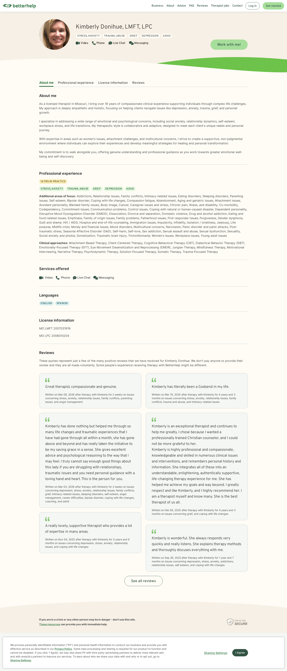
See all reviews (143, 581)
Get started (273, 6)
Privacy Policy (63, 648)
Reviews (138, 83)
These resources (49, 624)
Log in (253, 6)
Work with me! (229, 44)
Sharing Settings (20, 660)
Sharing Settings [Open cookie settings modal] (215, 653)
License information (113, 83)
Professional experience (76, 83)
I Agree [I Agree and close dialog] (240, 653)
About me (46, 83)
